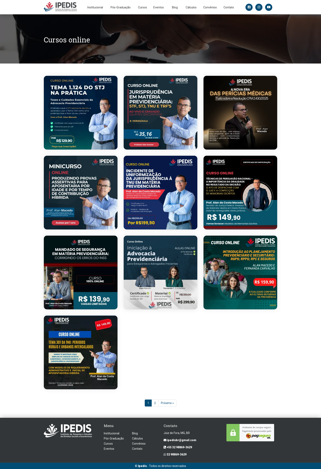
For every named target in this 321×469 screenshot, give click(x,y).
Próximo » (167, 403)
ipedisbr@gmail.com (180, 440)
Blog (175, 7)
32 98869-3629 (175, 454)
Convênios (210, 7)
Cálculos (191, 7)
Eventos (158, 7)
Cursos (142, 7)
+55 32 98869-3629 (178, 447)
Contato (229, 7)
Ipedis (142, 466)
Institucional (95, 7)
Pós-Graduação (121, 7)
